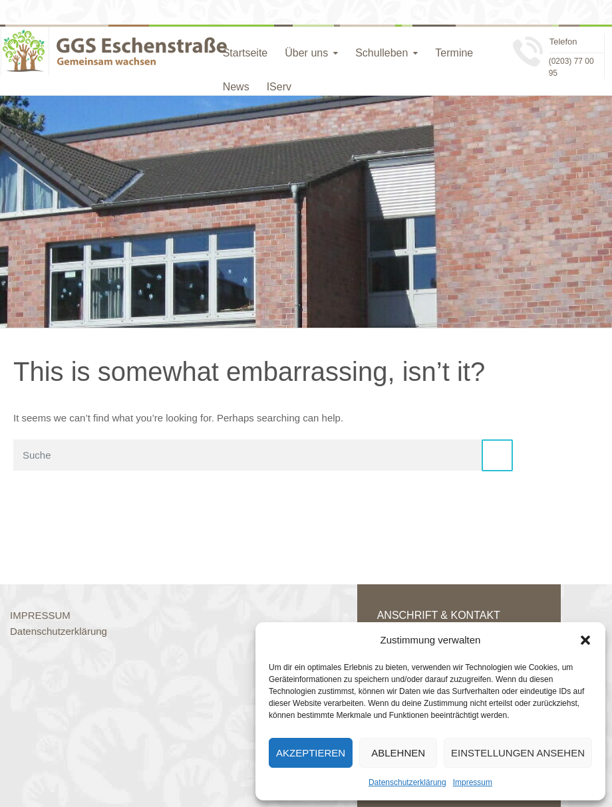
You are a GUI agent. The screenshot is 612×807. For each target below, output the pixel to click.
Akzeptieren (310, 752)
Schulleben (381, 52)
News (236, 86)
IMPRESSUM (40, 615)
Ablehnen (398, 752)
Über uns (306, 52)
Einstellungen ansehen (518, 752)
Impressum (472, 782)
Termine (454, 52)
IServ (279, 86)
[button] (585, 640)
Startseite (245, 52)
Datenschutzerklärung (407, 782)
